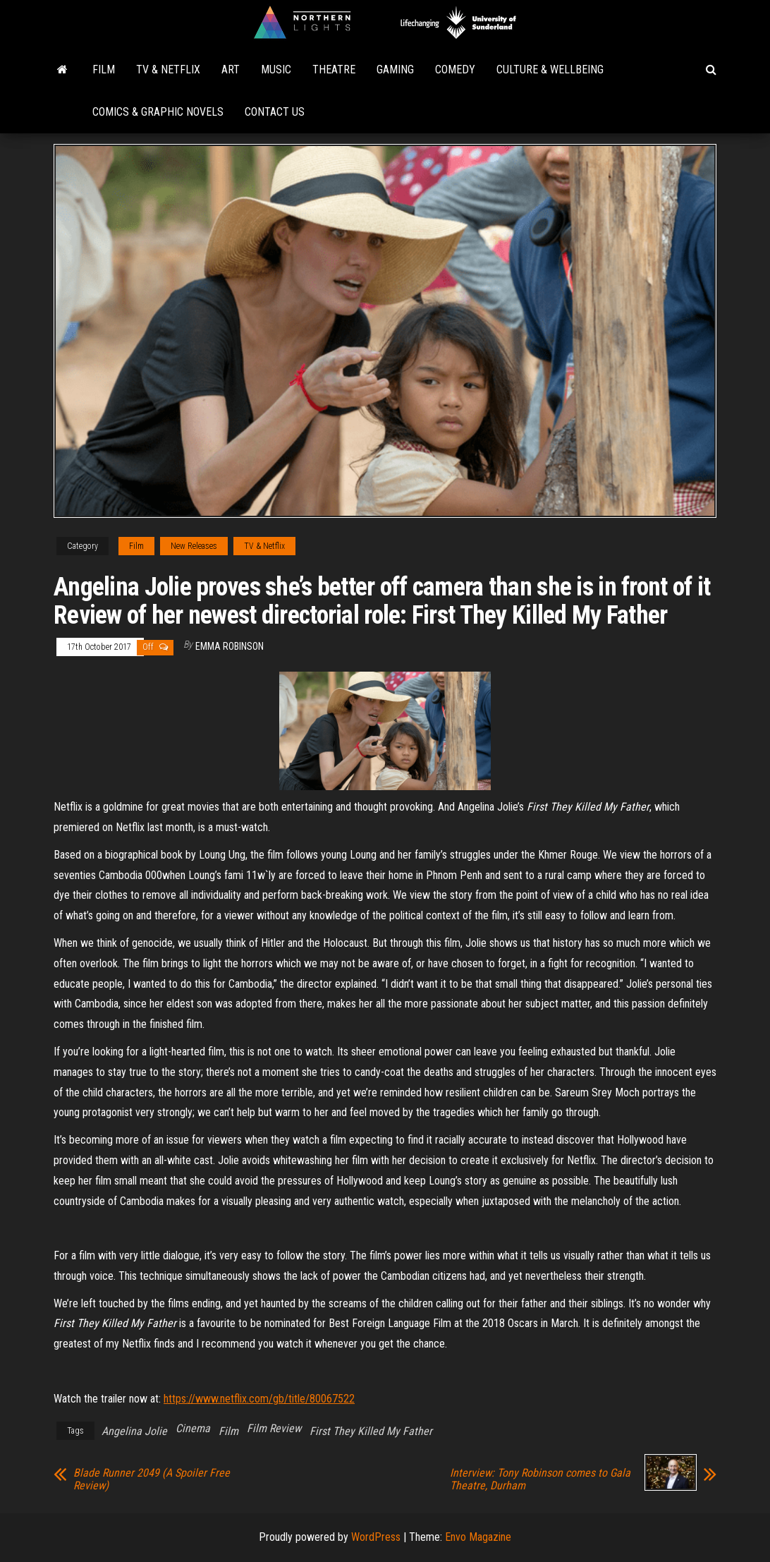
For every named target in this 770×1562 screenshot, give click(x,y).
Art (230, 69)
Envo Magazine (478, 1537)
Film (103, 69)
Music (276, 69)
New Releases (194, 546)
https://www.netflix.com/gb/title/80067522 (259, 1398)
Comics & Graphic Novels (158, 112)
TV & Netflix (168, 69)
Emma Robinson (229, 646)
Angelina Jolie (134, 1431)
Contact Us (275, 112)
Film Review (274, 1428)
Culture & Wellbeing (550, 69)
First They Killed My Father (371, 1431)
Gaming (395, 69)
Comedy (455, 69)
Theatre (333, 69)
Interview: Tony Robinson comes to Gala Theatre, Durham (540, 1479)
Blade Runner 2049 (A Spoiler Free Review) (151, 1479)
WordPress (376, 1537)
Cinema (193, 1428)
